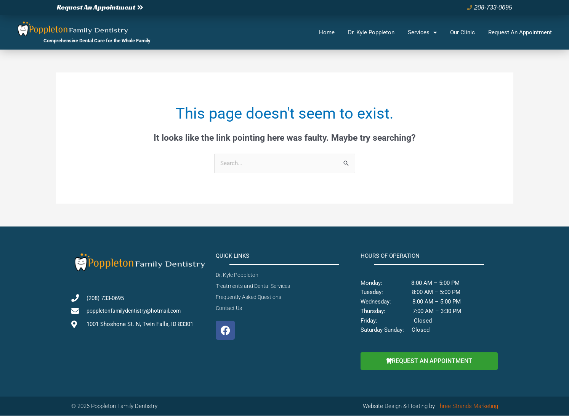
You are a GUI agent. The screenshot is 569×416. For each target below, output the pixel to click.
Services (422, 32)
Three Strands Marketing (467, 406)
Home (327, 32)
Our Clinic (462, 32)
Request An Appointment (520, 32)
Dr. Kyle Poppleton (371, 32)
